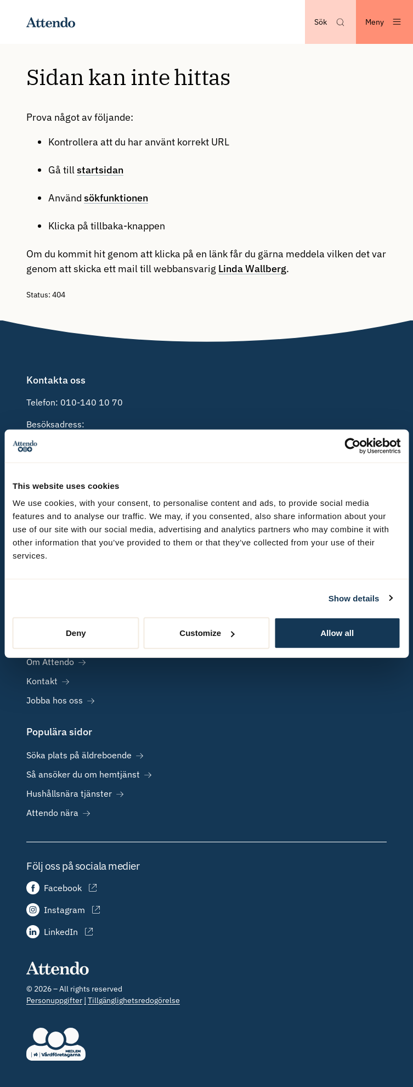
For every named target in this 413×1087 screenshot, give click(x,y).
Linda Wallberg (252, 268)
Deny (76, 633)
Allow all (337, 633)
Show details (354, 597)
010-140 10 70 (91, 402)
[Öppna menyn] (384, 22)
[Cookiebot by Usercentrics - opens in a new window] (352, 445)
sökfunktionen (116, 198)
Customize (206, 633)
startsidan (100, 170)
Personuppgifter (54, 1000)
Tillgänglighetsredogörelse (134, 1000)
